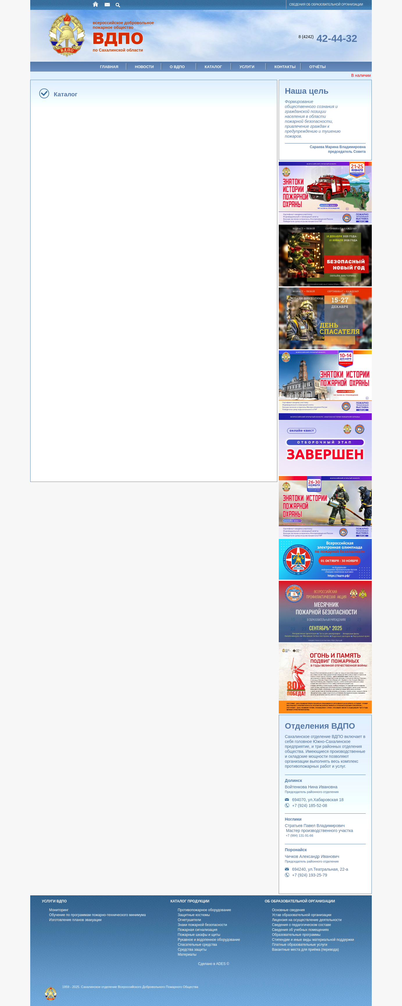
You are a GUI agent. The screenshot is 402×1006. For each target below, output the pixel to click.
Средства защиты (192, 950)
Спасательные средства (197, 945)
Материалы (187, 954)
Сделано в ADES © (213, 964)
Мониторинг (59, 910)
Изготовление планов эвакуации (75, 920)
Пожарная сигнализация (197, 930)
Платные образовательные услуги (299, 945)
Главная (109, 67)
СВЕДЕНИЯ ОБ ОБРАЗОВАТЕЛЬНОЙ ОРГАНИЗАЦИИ (326, 4)
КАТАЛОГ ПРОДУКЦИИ (189, 901)
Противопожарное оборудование (204, 910)
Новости (144, 67)
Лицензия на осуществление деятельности (307, 920)
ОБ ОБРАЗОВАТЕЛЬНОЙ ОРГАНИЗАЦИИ (300, 901)
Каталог (213, 67)
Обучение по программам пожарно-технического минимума (97, 915)
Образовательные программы (296, 935)
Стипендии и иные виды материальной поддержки (313, 940)
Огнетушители (189, 920)
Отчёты (317, 67)
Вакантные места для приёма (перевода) (305, 950)
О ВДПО (177, 67)
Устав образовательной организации (301, 915)
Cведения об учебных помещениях (300, 930)
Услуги (247, 67)
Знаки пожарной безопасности (202, 925)
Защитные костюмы (194, 915)
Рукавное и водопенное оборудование (209, 940)
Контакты (285, 67)
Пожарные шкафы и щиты (199, 935)
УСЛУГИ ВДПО (54, 901)
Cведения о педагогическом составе (301, 925)
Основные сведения (288, 910)
